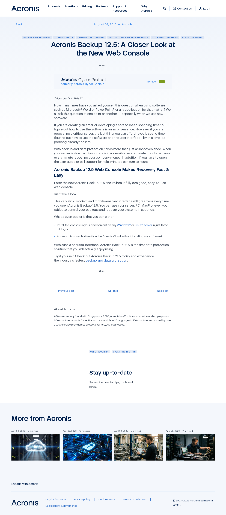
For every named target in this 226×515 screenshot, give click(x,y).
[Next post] (164, 291)
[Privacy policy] (82, 499)
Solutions (71, 6)
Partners (102, 6)
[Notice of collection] (134, 499)
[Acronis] (127, 24)
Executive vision (192, 37)
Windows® (124, 225)
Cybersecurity (64, 37)
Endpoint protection (91, 37)
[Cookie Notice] (107, 499)
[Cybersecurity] (99, 351)
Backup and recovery (36, 37)
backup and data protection (106, 260)
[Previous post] (64, 291)
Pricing (87, 6)
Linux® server (143, 225)
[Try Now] (151, 81)
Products (54, 6)
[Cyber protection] (124, 351)
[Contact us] (182, 10)
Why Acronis (146, 8)
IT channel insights (165, 37)
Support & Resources (119, 8)
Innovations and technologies (128, 37)
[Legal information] (56, 499)
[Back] (17, 24)
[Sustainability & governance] (62, 506)
